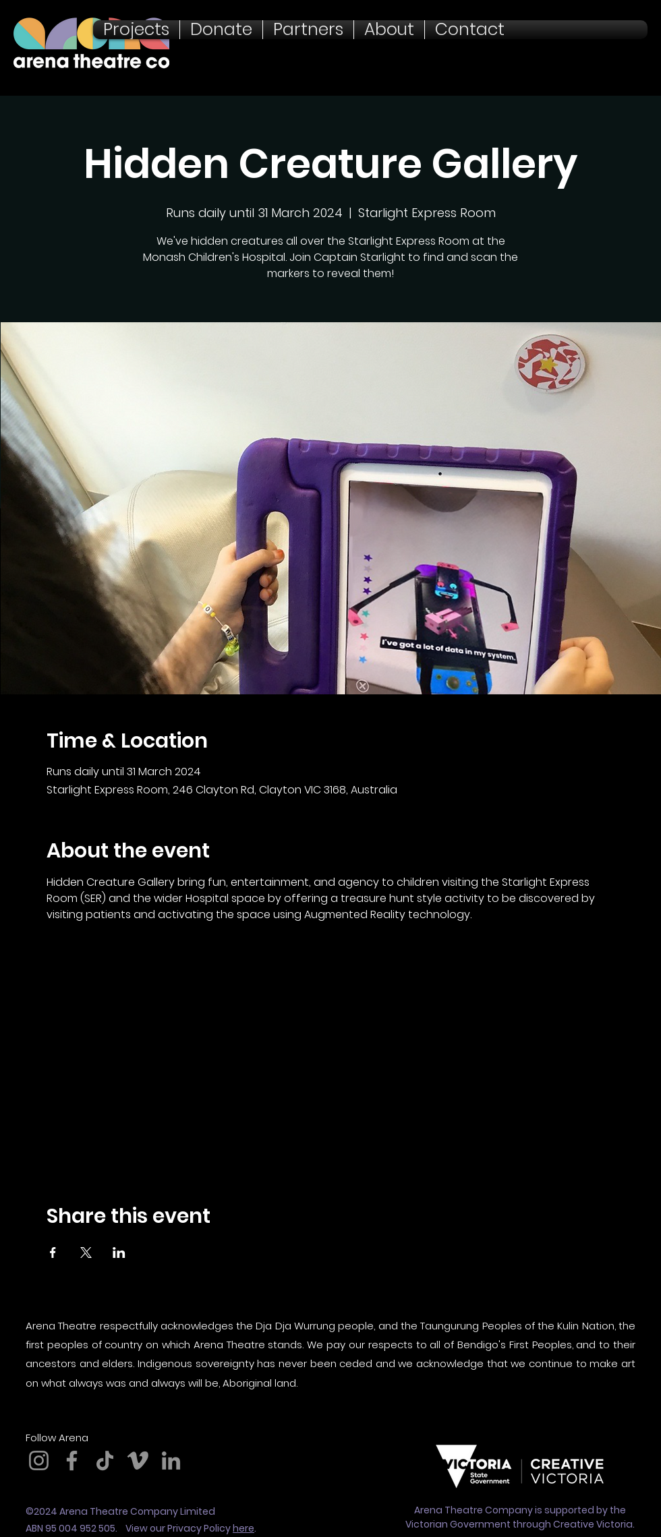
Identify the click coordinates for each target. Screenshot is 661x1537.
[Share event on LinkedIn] (119, 1252)
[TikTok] (105, 1460)
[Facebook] (72, 1460)
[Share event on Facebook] (53, 1252)
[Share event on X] (86, 1252)
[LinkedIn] (171, 1460)
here (243, 1528)
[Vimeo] (138, 1460)
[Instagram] (39, 1460)
